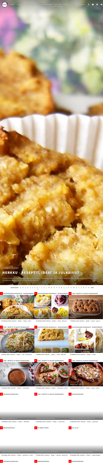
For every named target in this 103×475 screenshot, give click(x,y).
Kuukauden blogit (46, 4)
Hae (38, 4)
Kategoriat (58, 4)
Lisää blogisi (81, 4)
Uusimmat (20, 4)
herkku (29, 321)
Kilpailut (66, 4)
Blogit (73, 4)
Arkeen (93, 321)
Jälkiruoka (63, 354)
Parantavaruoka (76, 394)
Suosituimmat (30, 4)
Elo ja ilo (73, 428)
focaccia (98, 321)
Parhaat (12, 4)
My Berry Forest (41, 428)
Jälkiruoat (64, 321)
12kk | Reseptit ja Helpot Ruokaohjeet (83, 293)
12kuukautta (28, 354)
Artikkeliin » (14, 321)
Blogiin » (20, 321)
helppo (25, 321)
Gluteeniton (95, 421)
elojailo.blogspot (96, 455)
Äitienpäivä (26, 421)
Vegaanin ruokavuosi (9, 394)
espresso (58, 455)
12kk (23, 354)
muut (92, 287)
